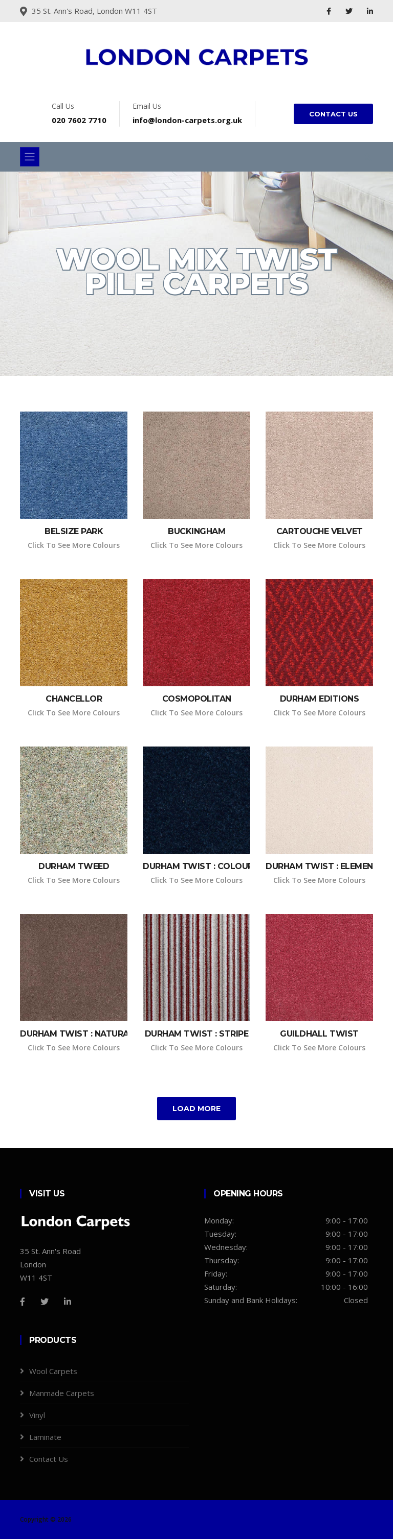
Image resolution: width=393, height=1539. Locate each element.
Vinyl (37, 1415)
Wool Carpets (53, 1371)
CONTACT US (333, 114)
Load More (196, 1108)
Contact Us (48, 1459)
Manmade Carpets (61, 1393)
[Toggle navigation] (29, 156)
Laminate (45, 1437)
